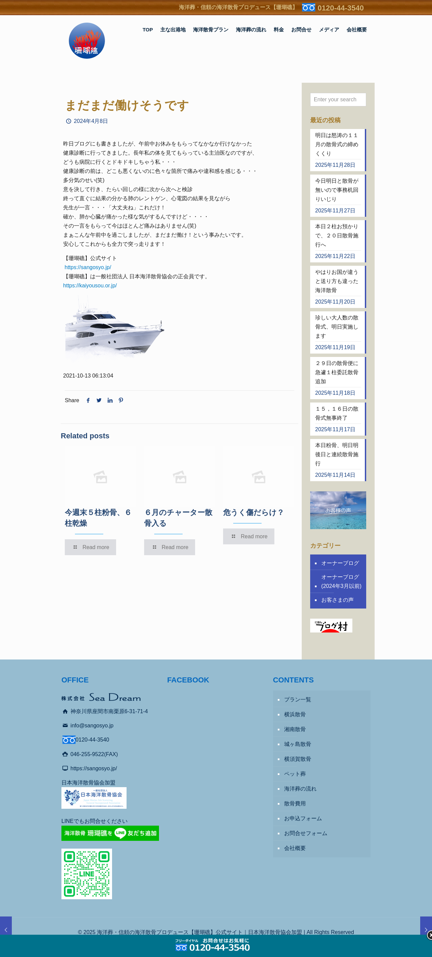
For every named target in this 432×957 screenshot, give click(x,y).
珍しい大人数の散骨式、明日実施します (336, 327)
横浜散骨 (295, 714)
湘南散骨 (295, 729)
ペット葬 (295, 774)
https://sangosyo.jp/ (87, 267)
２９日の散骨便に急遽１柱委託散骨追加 (336, 372)
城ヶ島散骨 (297, 744)
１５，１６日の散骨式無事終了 (336, 413)
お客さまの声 (337, 600)
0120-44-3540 (341, 8)
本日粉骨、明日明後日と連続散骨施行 (336, 454)
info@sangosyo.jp (92, 725)
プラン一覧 (297, 699)
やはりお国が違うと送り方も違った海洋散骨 (336, 281)
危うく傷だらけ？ (253, 512)
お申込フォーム (303, 818)
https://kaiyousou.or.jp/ (90, 285)
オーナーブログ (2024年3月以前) (341, 581)
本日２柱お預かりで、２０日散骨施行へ (336, 236)
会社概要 (295, 848)
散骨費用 (295, 803)
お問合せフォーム (305, 833)
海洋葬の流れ (300, 789)
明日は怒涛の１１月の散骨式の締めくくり (336, 144)
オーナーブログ (340, 563)
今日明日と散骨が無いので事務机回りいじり (336, 190)
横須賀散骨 (297, 759)
